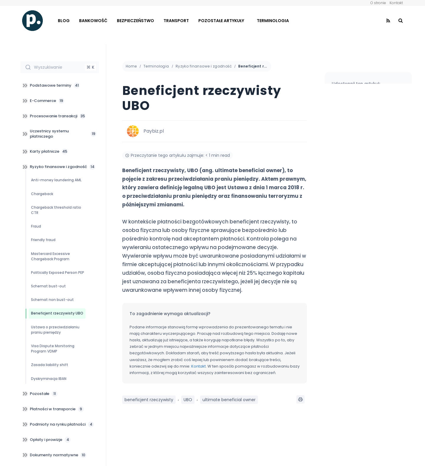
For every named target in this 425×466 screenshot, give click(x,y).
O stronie (378, 2)
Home (131, 66)
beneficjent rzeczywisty (149, 400)
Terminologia (273, 21)
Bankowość (93, 21)
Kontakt (396, 2)
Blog (64, 21)
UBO (188, 400)
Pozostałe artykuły (221, 21)
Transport (176, 21)
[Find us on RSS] (388, 20)
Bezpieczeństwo (135, 21)
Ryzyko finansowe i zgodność (204, 66)
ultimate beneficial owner (229, 400)
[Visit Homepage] (32, 20)
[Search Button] (400, 20)
